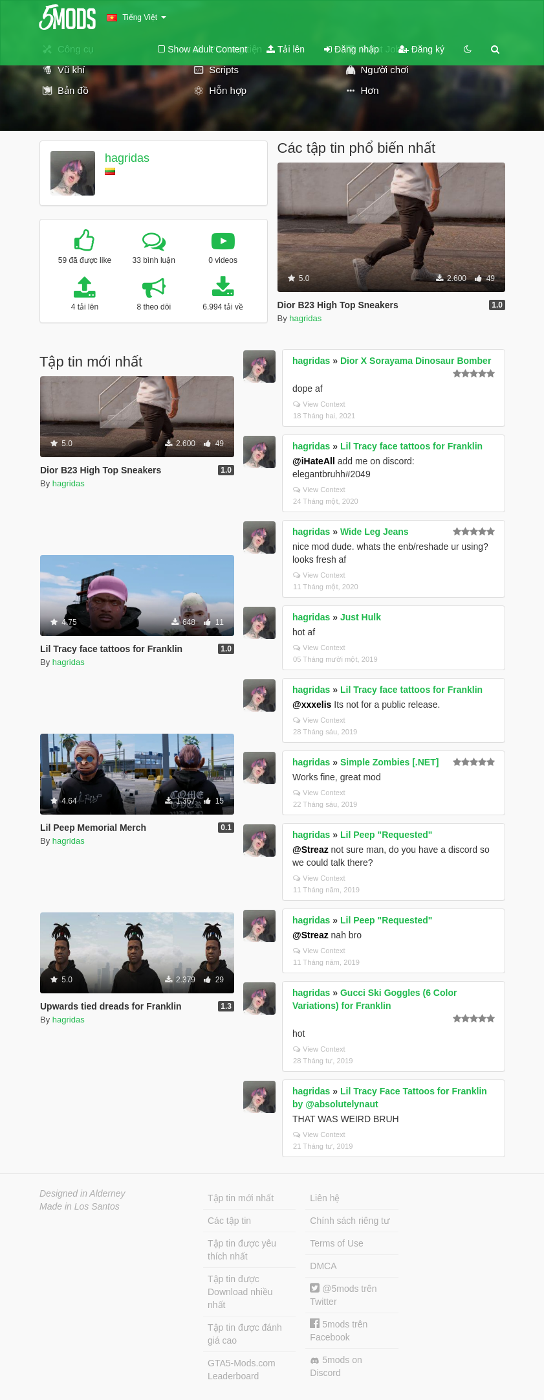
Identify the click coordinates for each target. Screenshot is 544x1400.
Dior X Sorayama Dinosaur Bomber (415, 361)
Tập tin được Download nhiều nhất (240, 1292)
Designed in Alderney (82, 1193)
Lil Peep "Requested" (386, 835)
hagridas (127, 158)
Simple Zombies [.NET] (389, 762)
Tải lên (286, 49)
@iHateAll (313, 461)
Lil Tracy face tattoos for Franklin (411, 446)
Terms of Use (336, 1243)
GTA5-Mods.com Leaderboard (242, 1369)
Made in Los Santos (79, 1206)
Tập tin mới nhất (241, 1198)
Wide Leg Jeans (374, 531)
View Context (319, 404)
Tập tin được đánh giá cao (245, 1334)
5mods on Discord (336, 1366)
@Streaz (310, 849)
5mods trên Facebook (338, 1330)
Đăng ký (421, 49)
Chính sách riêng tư (349, 1220)
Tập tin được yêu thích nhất (242, 1249)
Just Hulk (360, 617)
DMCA (323, 1266)
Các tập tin (229, 1220)
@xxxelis (311, 704)
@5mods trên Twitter (343, 1295)
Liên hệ (325, 1198)
